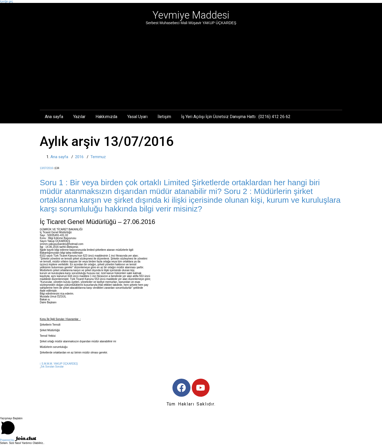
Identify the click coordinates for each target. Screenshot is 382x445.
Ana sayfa (54, 116)
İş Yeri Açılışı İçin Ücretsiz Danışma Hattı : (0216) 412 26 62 (235, 116)
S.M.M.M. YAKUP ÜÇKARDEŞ (59, 363)
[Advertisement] (191, 65)
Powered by (18, 440)
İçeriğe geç (6, 1)
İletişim (164, 116)
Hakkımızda (106, 116)
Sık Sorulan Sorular (52, 366)
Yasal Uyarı (137, 116)
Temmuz (98, 156)
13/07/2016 (46, 168)
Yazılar (79, 116)
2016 (79, 156)
